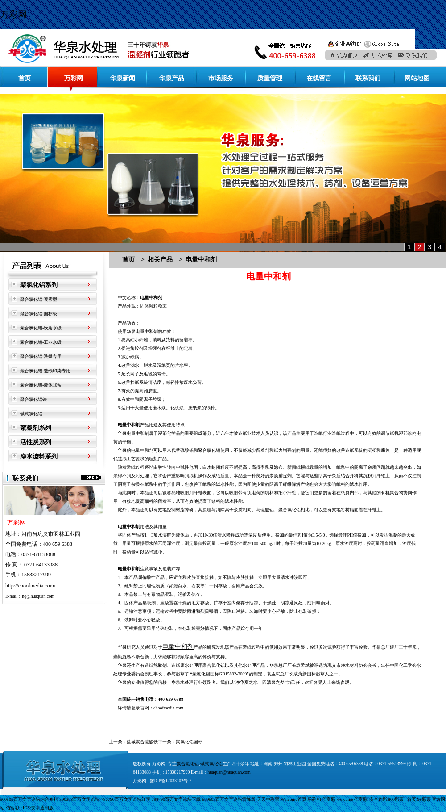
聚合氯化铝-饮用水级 (41, 327)
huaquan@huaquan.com (229, 772)
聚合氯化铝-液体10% (40, 385)
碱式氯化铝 (31, 413)
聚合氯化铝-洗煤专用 (41, 356)
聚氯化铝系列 (39, 285)
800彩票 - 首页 (402, 799)
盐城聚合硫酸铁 (142, 741)
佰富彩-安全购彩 (370, 799)
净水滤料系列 (39, 456)
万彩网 (13, 14)
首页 (24, 78)
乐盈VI (314, 799)
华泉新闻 (122, 78)
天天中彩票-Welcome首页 (281, 799)
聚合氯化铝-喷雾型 (38, 299)
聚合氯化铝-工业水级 (41, 342)
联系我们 (367, 78)
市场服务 (220, 78)
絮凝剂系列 (35, 428)
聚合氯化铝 (213, 665)
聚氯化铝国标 (189, 741)
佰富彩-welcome (337, 799)
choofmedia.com (168, 707)
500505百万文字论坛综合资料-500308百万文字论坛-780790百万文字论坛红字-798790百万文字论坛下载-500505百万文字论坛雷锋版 (128, 799)
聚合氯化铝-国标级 (38, 313)
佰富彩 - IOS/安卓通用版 (30, 807)
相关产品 (160, 259)
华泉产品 (171, 78)
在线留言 (318, 78)
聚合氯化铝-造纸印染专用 (45, 370)
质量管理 (269, 78)
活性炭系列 (35, 442)
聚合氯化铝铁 (33, 399)
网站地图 (417, 78)
